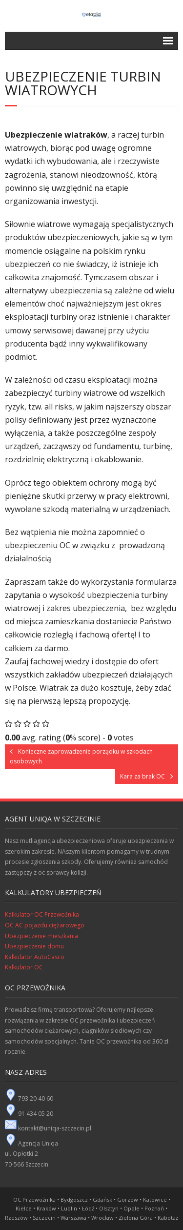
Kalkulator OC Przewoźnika (42, 914)
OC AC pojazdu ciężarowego (44, 925)
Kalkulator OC (24, 967)
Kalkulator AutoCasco (34, 957)
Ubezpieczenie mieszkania (41, 936)
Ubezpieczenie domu (34, 946)
